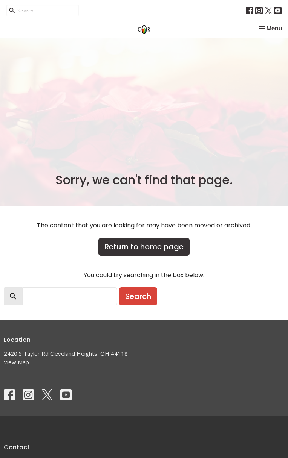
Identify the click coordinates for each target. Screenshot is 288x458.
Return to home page (144, 246)
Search (138, 296)
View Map (16, 362)
